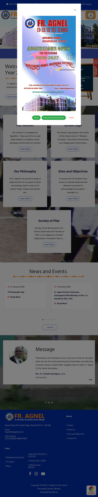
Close (71, 117)
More (36, 117)
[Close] (75, 10)
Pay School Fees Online (54, 117)
